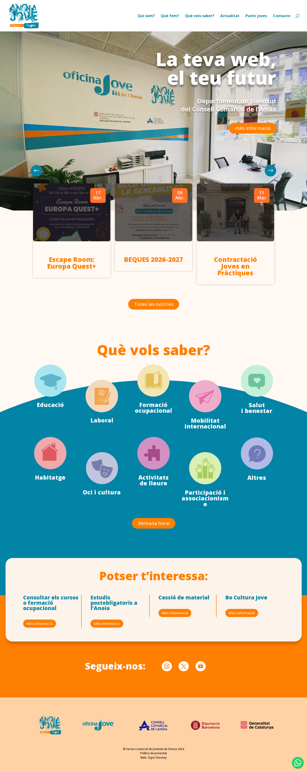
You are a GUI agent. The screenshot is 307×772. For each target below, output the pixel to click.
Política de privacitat (153, 753)
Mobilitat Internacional (73, 250)
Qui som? (146, 16)
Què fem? (170, 16)
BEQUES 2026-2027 (153, 259)
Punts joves (256, 16)
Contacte (281, 16)
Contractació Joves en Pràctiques (235, 266)
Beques (155, 250)
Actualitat (229, 16)
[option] (71, 230)
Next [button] (36, 171)
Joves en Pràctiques (236, 250)
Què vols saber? (199, 16)
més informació (253, 128)
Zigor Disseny (157, 758)
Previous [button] (270, 171)
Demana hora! (154, 523)
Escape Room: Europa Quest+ (71, 262)
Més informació (40, 623)
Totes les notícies (154, 304)
